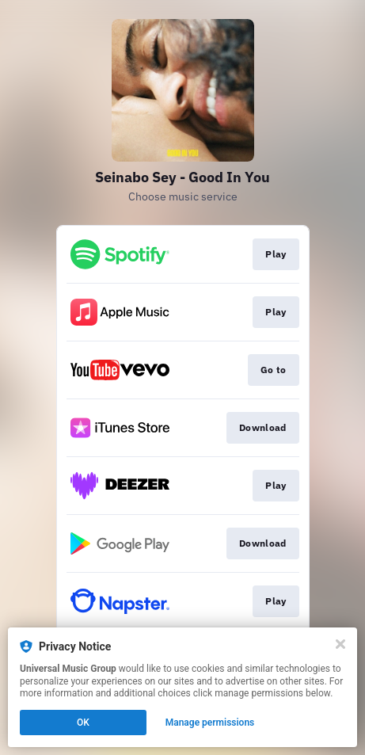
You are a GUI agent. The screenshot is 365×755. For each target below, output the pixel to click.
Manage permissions (210, 722)
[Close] (340, 644)
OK (83, 722)
